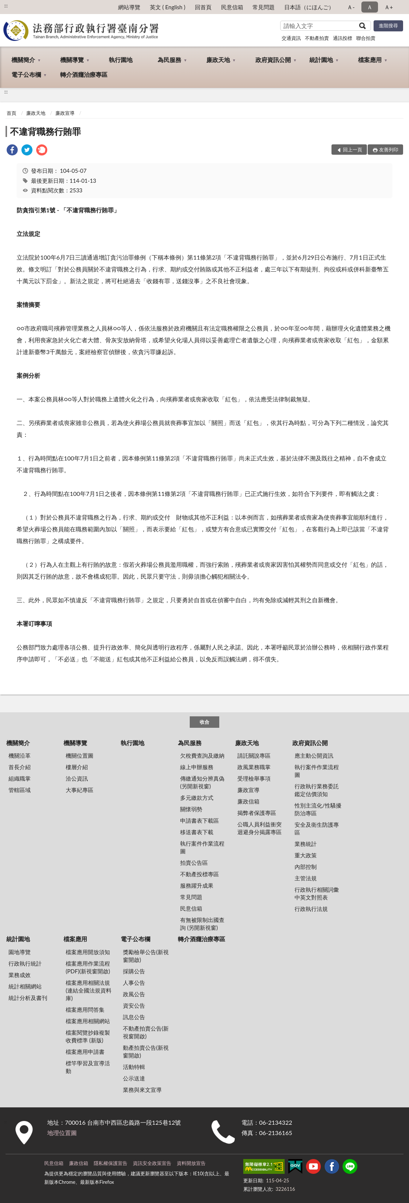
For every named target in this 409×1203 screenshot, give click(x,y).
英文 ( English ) (167, 7)
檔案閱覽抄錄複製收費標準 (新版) (88, 1036)
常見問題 (263, 7)
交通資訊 (291, 38)
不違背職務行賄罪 (45, 131)
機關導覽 (72, 59)
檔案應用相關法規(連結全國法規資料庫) (88, 990)
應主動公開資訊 (314, 755)
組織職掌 (19, 778)
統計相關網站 (25, 986)
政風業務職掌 (254, 767)
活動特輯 (134, 1066)
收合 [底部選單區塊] (204, 722)
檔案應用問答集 (85, 1009)
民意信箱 (232, 7)
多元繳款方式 (196, 797)
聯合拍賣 (365, 38)
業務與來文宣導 (142, 1089)
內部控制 (306, 866)
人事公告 (134, 982)
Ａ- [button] (351, 7)
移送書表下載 (196, 832)
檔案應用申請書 (85, 1051)
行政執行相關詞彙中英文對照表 (317, 893)
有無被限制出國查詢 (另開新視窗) (202, 923)
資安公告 (134, 1005)
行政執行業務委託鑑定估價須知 (317, 790)
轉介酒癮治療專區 (83, 74)
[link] (12, 150)
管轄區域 (19, 789)
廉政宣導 (65, 113)
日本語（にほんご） (309, 7)
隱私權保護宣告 (110, 1163)
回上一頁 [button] (352, 149)
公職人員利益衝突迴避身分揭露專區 (259, 828)
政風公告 (134, 994)
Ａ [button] (369, 7)
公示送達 (134, 1078)
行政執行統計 (25, 963)
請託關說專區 (254, 755)
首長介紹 (19, 767)
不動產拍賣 (317, 38)
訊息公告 (134, 1017)
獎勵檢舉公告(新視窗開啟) (146, 956)
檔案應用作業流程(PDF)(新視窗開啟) (88, 967)
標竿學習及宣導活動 (88, 1067)
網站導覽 (129, 7)
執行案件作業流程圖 (202, 847)
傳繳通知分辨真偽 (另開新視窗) (202, 782)
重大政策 (306, 855)
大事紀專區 (79, 789)
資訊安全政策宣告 (152, 1163)
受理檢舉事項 (254, 778)
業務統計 (306, 843)
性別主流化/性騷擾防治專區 (318, 809)
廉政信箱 (248, 801)
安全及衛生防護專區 (317, 828)
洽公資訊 (77, 778)
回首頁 (203, 7)
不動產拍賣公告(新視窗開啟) (146, 1032)
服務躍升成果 (196, 885)
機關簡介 (23, 59)
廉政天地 (218, 59)
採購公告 (134, 971)
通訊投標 (342, 38)
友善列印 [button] (388, 149)
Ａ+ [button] (388, 7)
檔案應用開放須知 (88, 952)
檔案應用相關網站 (88, 1021)
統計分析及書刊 (27, 997)
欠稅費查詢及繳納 (202, 755)
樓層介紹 (77, 767)
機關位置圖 (79, 755)
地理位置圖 (62, 1132)
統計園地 (321, 59)
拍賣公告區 (194, 862)
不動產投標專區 (199, 874)
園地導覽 (19, 952)
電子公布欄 (26, 74)
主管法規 (306, 878)
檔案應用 (370, 59)
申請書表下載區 (199, 820)
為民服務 (169, 59)
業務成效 (19, 974)
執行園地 (121, 59)
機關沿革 (19, 755)
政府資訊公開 (273, 59)
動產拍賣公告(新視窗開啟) (146, 1051)
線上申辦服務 (196, 767)
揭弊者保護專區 (256, 812)
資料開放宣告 (191, 1163)
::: (6, 5)
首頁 (11, 113)
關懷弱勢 (191, 809)
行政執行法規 (311, 908)
